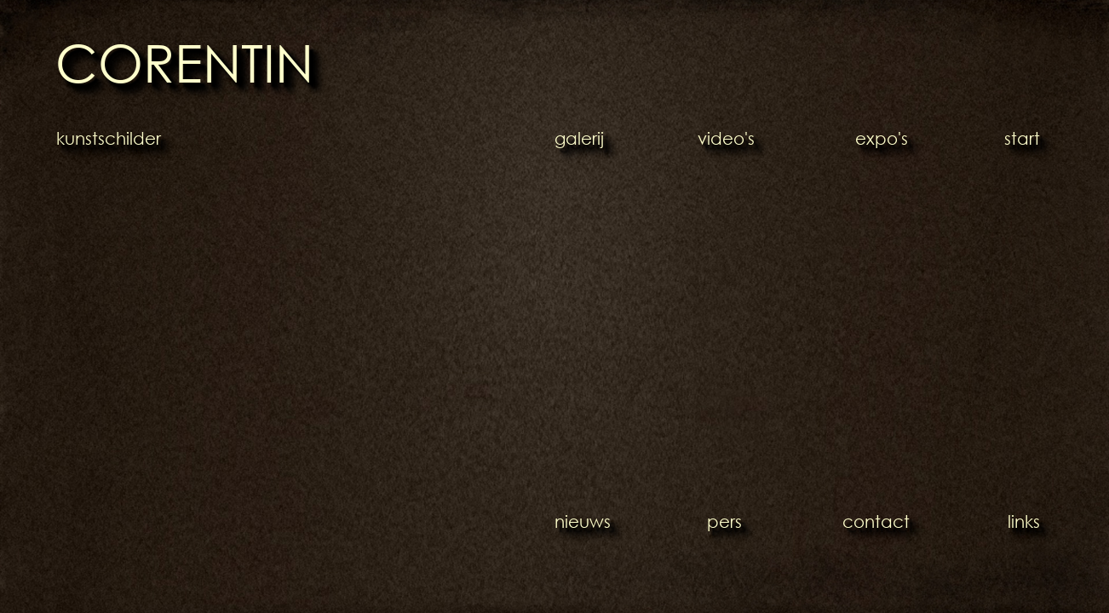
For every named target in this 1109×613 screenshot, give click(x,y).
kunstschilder (108, 138)
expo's (881, 138)
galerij (579, 138)
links (1024, 521)
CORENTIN (184, 62)
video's (726, 138)
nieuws (582, 521)
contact (876, 521)
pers (724, 521)
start (1022, 138)
